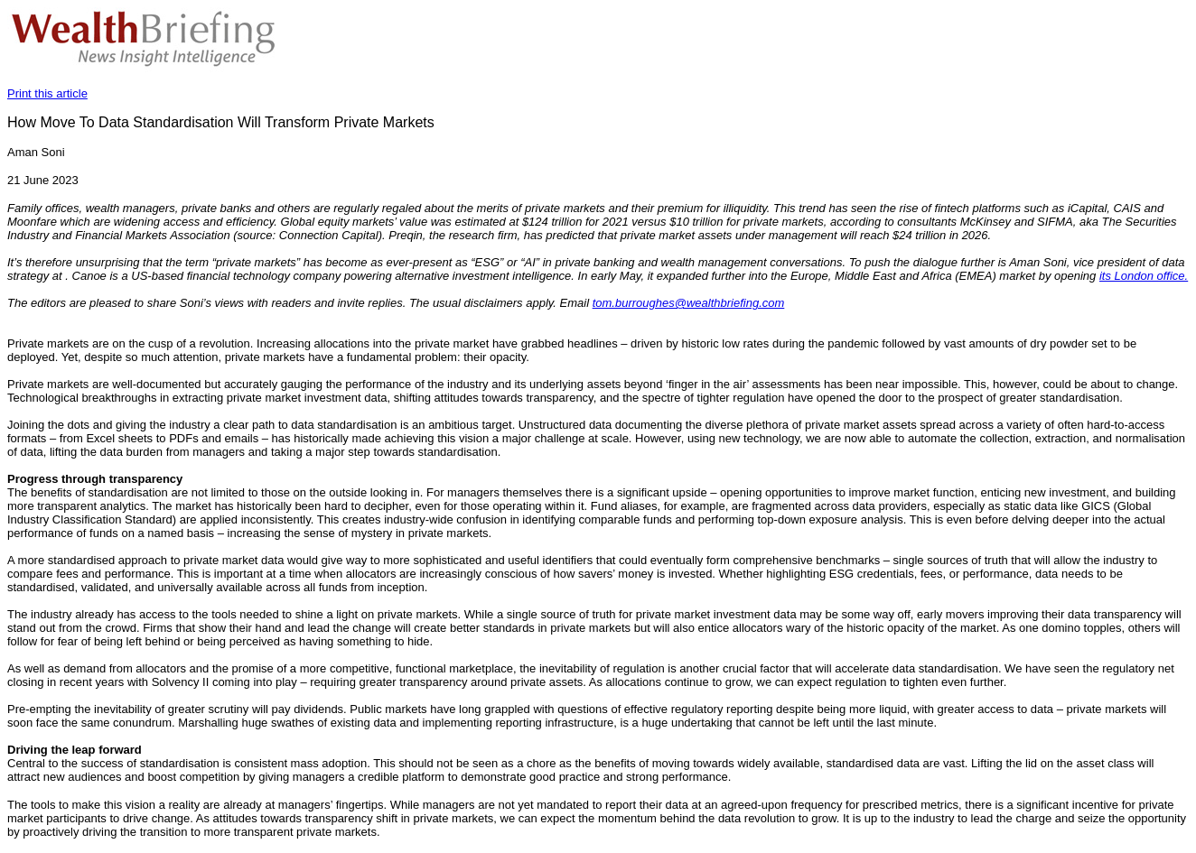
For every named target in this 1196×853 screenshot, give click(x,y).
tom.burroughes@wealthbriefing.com (689, 303)
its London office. (1143, 276)
